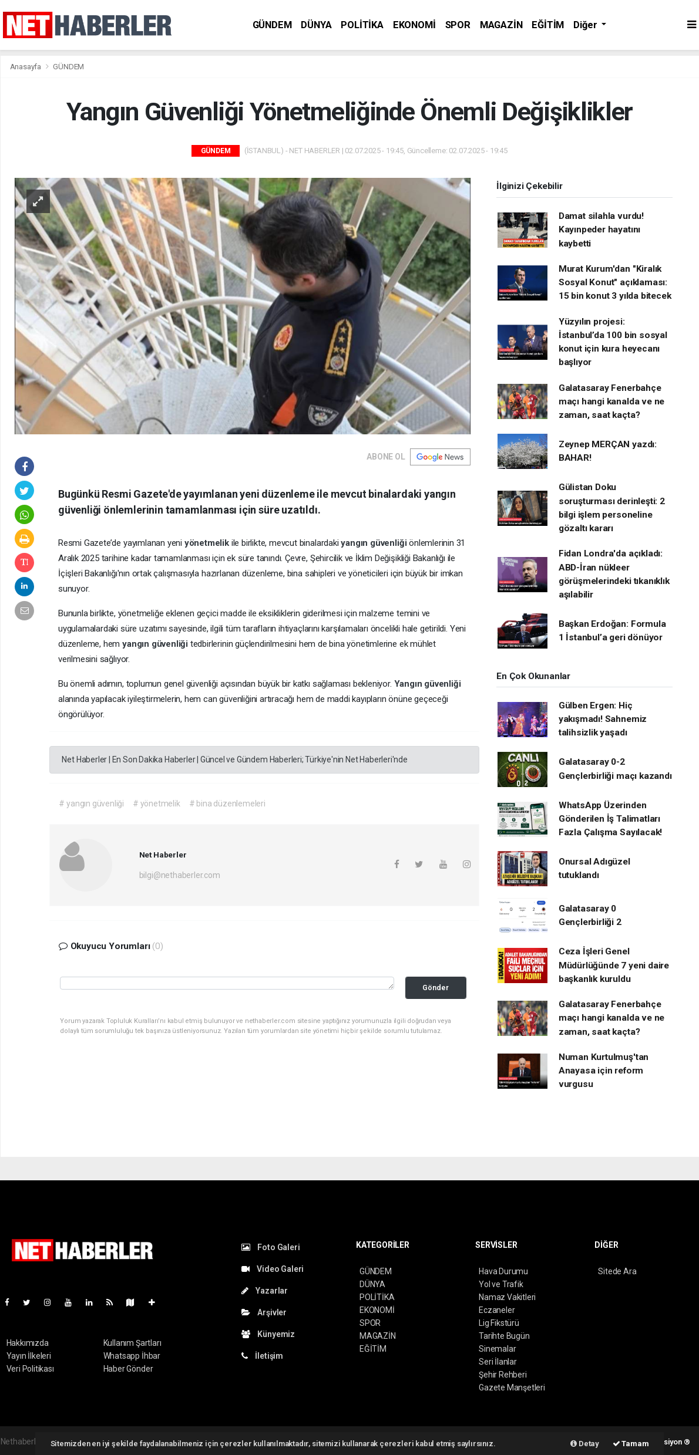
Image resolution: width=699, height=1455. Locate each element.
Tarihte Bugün (504, 1336)
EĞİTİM (548, 25)
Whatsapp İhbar (131, 1356)
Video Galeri (272, 1269)
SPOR (458, 25)
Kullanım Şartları (132, 1343)
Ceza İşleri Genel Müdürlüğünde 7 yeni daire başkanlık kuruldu (614, 965)
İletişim (262, 1356)
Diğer (586, 25)
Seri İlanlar (498, 1361)
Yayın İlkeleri (28, 1356)
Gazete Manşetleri (512, 1387)
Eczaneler (497, 1310)
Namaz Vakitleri (507, 1297)
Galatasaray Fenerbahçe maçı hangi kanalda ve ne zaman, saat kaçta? (611, 402)
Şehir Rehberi (503, 1374)
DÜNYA (316, 25)
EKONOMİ (414, 25)
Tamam (631, 1443)
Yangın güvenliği (427, 683)
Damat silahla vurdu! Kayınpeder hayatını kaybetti (601, 230)
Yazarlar (264, 1290)
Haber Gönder (128, 1368)
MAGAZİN (501, 25)
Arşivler (264, 1312)
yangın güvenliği (375, 543)
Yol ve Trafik (501, 1284)
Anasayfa (26, 66)
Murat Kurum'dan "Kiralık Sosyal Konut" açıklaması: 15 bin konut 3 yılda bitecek (615, 283)
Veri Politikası (30, 1368)
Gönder (435, 987)
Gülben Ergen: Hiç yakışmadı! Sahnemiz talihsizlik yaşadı (603, 719)
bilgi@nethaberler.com (179, 875)
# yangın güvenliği (91, 803)
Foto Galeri (270, 1247)
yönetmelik (207, 543)
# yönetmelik (156, 803)
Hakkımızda (27, 1343)
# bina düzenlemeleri (227, 803)
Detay (584, 1443)
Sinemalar (497, 1348)
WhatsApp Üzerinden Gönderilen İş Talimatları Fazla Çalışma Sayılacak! (610, 819)
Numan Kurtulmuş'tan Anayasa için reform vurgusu (603, 1071)
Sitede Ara (617, 1271)
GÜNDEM (272, 25)
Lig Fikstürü (499, 1323)
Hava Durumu (503, 1271)
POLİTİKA (362, 25)
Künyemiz (268, 1334)
